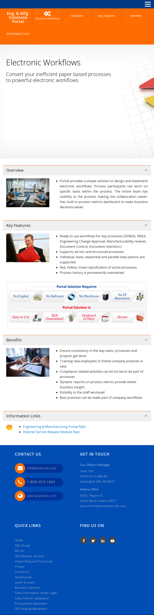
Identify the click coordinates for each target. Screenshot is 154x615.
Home (19, 540)
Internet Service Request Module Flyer (51, 432)
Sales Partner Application (32, 598)
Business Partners (27, 588)
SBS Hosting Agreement (31, 609)
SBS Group (22, 545)
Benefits (136, 16)
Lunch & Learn (25, 582)
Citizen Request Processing (33, 561)
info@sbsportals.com (41, 468)
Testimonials (23, 577)
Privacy (19, 566)
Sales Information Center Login (36, 593)
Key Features (106, 16)
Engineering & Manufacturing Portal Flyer (54, 426)
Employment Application (31, 603)
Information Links (18, 34)
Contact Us (22, 572)
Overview (77, 16)
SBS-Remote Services (30, 556)
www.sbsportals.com (41, 496)
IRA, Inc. (20, 551)
